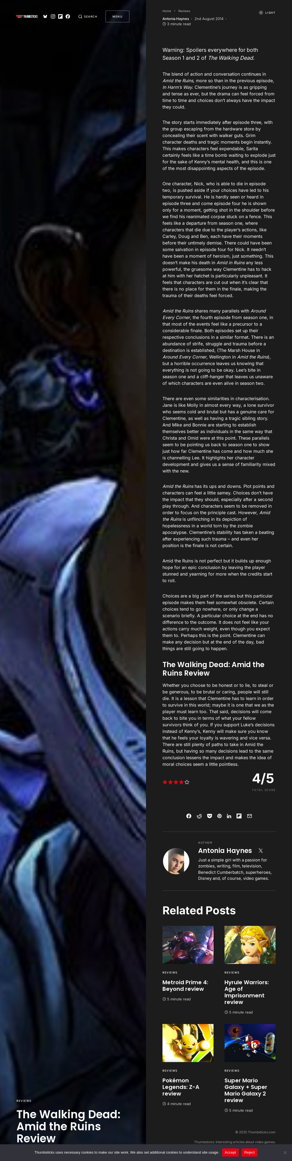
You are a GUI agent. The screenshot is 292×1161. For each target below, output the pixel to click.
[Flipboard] (59, 16)
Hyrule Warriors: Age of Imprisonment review (246, 992)
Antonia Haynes (225, 850)
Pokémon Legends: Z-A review (180, 1087)
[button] (87, 16)
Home (166, 11)
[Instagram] (51, 16)
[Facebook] (66, 16)
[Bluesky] (44, 16)
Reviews (24, 1100)
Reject (249, 1152)
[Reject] (285, 1152)
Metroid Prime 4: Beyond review (185, 985)
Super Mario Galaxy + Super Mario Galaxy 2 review (245, 1090)
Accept (230, 1152)
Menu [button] (117, 16)
